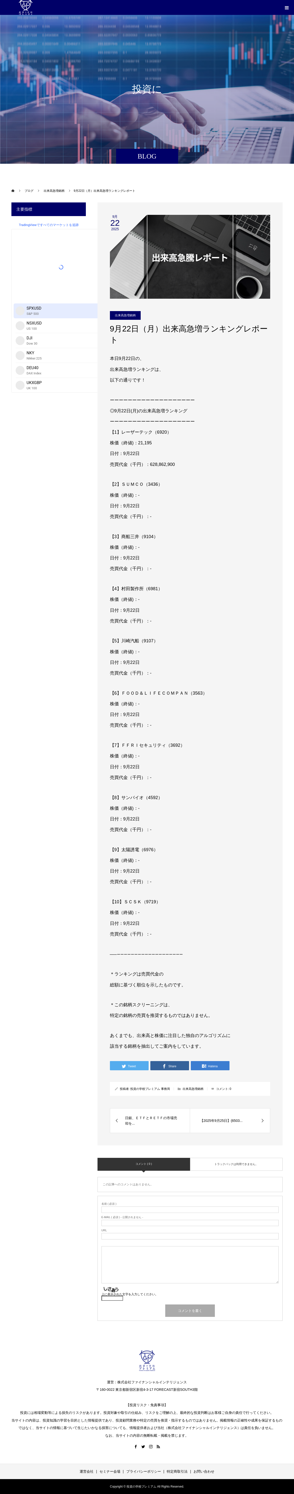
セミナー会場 (109, 1471)
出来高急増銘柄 (125, 315)
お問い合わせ (204, 1471)
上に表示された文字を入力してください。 (129, 1294)
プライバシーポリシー (143, 1471)
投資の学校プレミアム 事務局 (150, 1089)
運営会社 (87, 1471)
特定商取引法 (177, 1471)
